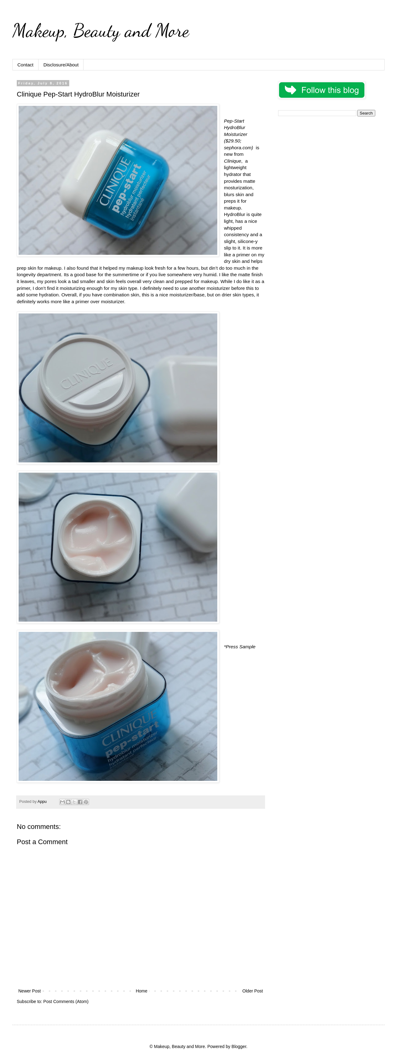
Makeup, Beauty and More (100, 30)
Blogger (239, 1046)
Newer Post (29, 990)
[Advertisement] (326, 164)
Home (141, 990)
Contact (25, 64)
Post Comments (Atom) (65, 1001)
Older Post (252, 990)
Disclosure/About (61, 64)
